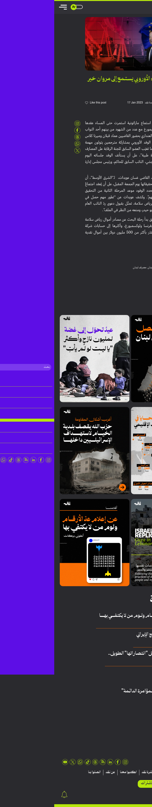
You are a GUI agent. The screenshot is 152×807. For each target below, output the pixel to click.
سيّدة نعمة (130, 680)
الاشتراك (93, 783)
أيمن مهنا (131, 642)
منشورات (110, 772)
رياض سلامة (113, 267)
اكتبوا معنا (74, 772)
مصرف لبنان (85, 267)
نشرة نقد (93, 772)
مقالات (140, 772)
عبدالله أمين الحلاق (126, 661)
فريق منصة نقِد (99, 102)
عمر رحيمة (130, 698)
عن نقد (56, 772)
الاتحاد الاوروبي (136, 267)
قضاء (103, 267)
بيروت (124, 267)
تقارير (126, 772)
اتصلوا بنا (40, 772)
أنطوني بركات (128, 623)
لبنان (96, 267)
